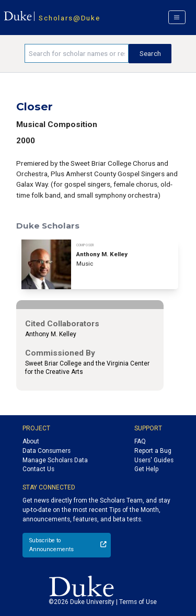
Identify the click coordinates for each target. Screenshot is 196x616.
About (30, 441)
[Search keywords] (77, 53)
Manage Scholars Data (55, 460)
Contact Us (38, 469)
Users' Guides (154, 460)
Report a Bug (152, 450)
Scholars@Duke (69, 18)
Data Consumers (46, 450)
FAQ (140, 441)
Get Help (146, 469)
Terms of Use (138, 602)
